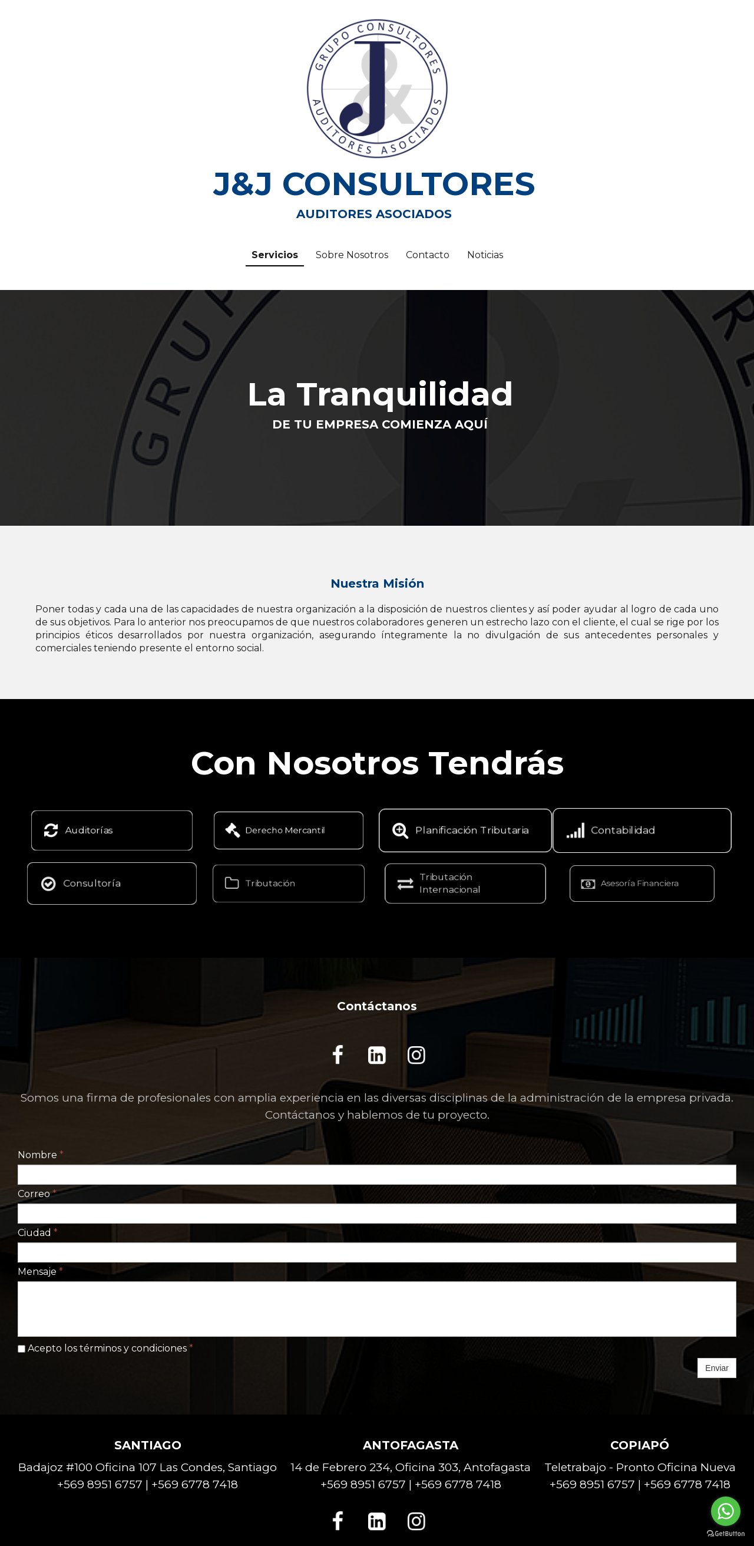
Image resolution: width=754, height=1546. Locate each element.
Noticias (485, 255)
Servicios (275, 255)
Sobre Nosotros (352, 255)
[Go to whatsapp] (725, 1511)
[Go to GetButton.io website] (726, 1534)
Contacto (427, 255)
